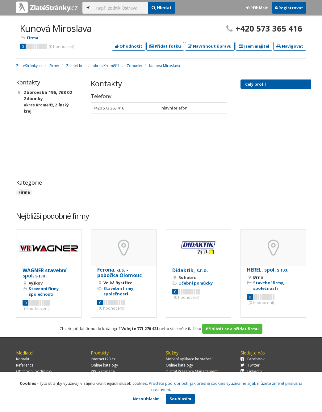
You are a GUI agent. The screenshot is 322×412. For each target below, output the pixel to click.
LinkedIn (251, 371)
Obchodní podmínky (34, 371)
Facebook (252, 359)
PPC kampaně (103, 371)
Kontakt (22, 359)
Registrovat (289, 8)
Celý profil (255, 84)
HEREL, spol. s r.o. (267, 269)
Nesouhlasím (146, 398)
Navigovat (289, 46)
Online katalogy (104, 365)
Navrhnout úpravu (210, 46)
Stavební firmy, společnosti (44, 291)
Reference (25, 365)
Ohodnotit (128, 46)
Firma (32, 38)
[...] (120, 8)
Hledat (162, 8)
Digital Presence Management (192, 371)
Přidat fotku (165, 46)
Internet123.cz (103, 359)
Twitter (250, 365)
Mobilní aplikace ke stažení (189, 359)
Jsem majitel (254, 46)
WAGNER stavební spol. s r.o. (45, 273)
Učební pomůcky (195, 283)
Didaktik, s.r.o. (190, 270)
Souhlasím (180, 398)
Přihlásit (257, 8)
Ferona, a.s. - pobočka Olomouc (119, 272)
